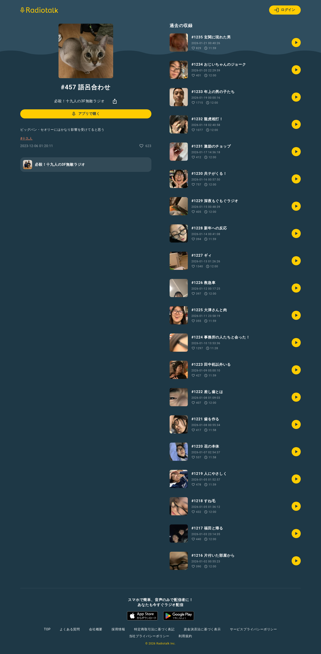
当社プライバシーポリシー (149, 636)
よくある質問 (70, 629)
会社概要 (95, 629)
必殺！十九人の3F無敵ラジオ (79, 101)
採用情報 (118, 629)
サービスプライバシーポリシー (253, 629)
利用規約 (185, 636)
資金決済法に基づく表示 (202, 629)
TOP (47, 629)
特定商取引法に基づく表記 (154, 629)
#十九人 (26, 138)
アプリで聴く (85, 114)
